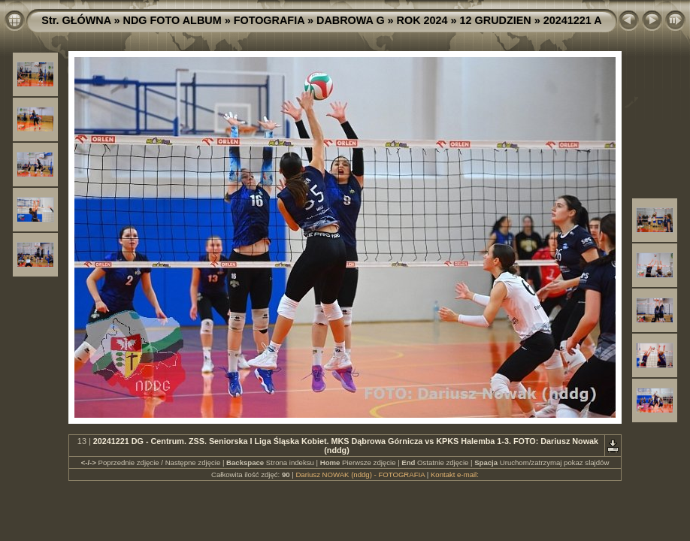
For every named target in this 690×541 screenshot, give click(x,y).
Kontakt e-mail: (455, 474)
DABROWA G (350, 20)
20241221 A (572, 20)
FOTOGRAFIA (269, 20)
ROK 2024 (422, 20)
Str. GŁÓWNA (75, 20)
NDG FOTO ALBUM (172, 20)
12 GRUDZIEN (495, 20)
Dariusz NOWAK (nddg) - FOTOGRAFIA (360, 474)
